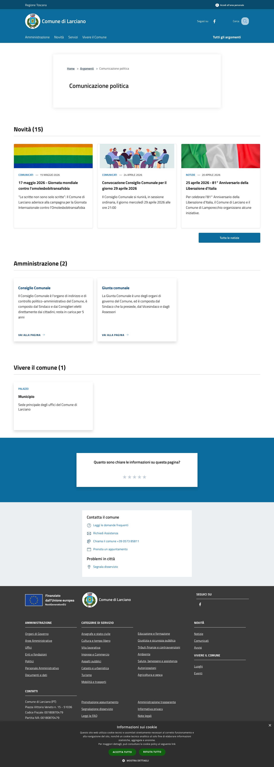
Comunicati (25, 175)
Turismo (86, 675)
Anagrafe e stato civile (95, 633)
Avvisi (198, 647)
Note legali (145, 715)
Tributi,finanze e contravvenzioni (159, 647)
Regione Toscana (36, 5)
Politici (29, 661)
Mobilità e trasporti (93, 681)
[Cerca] (244, 21)
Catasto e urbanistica (95, 668)
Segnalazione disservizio (97, 709)
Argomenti (87, 68)
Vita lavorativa (90, 647)
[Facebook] (210, 21)
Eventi (198, 673)
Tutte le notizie (229, 237)
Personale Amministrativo (42, 668)
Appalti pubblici (91, 661)
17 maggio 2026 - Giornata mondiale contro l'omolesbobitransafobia (48, 185)
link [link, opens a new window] (174, 744)
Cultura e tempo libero (95, 640)
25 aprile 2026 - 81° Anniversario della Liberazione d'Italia (217, 185)
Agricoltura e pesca (150, 674)
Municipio (26, 396)
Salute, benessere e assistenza (157, 661)
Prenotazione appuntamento (99, 702)
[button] (137, 760)
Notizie (190, 175)
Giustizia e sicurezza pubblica (156, 640)
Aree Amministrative (38, 640)
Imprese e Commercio (95, 654)
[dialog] (137, 744)
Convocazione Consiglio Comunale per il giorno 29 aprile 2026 (134, 185)
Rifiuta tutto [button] (152, 751)
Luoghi (198, 666)
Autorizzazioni (147, 668)
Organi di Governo (37, 633)
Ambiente (144, 654)
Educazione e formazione (154, 633)
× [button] (269, 725)
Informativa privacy (150, 709)
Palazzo (23, 389)
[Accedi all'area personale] (229, 5)
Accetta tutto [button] (122, 752)
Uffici (28, 647)
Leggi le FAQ (89, 715)
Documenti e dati (36, 675)
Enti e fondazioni (36, 654)
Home (71, 68)
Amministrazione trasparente (157, 702)
